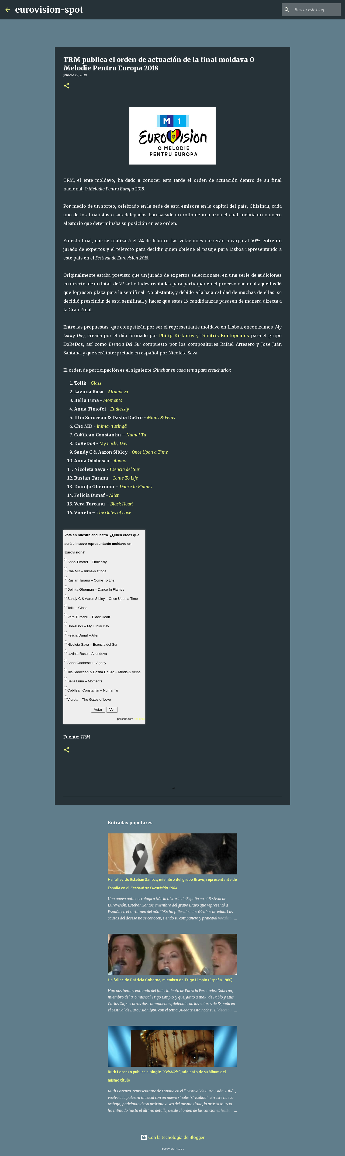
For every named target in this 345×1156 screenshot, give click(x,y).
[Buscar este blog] (312, 9)
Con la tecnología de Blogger (173, 1137)
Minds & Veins (161, 417)
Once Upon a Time (150, 452)
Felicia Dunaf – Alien (83, 635)
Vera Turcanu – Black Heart (88, 617)
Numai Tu (136, 434)
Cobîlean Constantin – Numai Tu (92, 690)
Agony (119, 460)
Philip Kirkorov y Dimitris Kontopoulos (204, 335)
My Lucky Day (113, 443)
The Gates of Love (114, 512)
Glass (96, 383)
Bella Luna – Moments (84, 681)
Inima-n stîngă (112, 426)
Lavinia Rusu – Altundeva (87, 654)
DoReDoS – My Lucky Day (88, 626)
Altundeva (118, 391)
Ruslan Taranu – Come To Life (90, 580)
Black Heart (121, 504)
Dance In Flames (136, 486)
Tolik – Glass (77, 608)
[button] (66, 86)
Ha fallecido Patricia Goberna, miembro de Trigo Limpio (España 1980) (170, 980)
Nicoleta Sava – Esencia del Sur (92, 644)
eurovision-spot (49, 9)
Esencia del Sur (124, 469)
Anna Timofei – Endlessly (87, 562)
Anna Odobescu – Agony (86, 663)
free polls (139, 718)
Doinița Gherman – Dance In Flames (95, 589)
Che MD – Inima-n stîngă (86, 571)
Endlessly (119, 409)
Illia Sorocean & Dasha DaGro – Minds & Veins (103, 672)
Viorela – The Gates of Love (89, 699)
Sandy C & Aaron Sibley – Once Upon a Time (102, 599)
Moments (112, 400)
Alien (114, 495)
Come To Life (125, 478)
